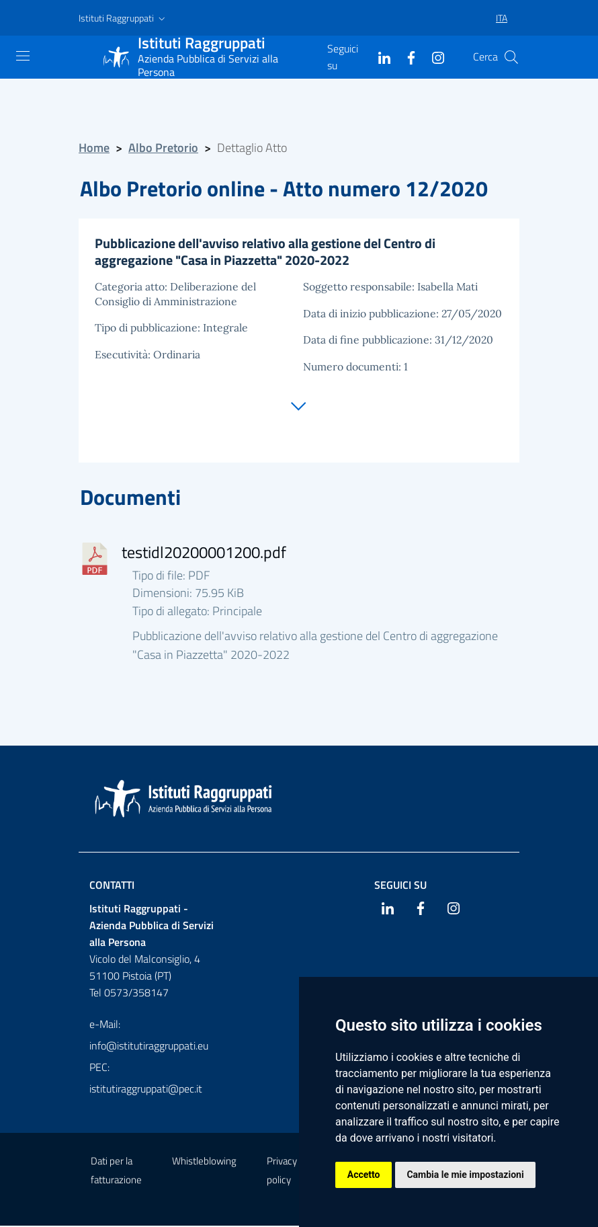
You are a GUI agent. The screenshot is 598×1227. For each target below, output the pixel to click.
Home (94, 147)
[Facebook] (405, 56)
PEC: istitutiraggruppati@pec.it (145, 1079)
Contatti (111, 886)
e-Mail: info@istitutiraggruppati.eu (148, 1036)
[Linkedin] (379, 56)
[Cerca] (511, 57)
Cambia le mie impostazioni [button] (465, 1174)
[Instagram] (432, 56)
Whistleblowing (204, 1162)
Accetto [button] (363, 1174)
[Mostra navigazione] (23, 56)
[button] (123, 18)
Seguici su (400, 886)
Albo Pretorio (163, 147)
